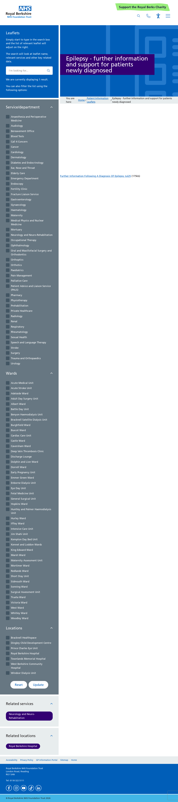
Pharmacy (16, 295)
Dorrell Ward (18, 467)
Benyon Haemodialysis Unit (27, 414)
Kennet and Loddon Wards (26, 544)
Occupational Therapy (23, 240)
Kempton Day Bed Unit (24, 539)
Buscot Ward (18, 430)
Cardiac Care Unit (21, 435)
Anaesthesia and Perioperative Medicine (28, 118)
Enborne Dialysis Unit (23, 482)
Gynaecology (18, 204)
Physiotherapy (19, 300)
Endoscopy (17, 183)
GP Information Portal (46, 760)
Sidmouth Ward (20, 581)
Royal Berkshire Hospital (25, 653)
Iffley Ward (17, 523)
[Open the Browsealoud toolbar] (158, 16)
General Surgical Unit (23, 498)
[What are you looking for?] (138, 16)
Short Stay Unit (20, 576)
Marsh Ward (18, 555)
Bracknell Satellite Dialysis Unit (29, 419)
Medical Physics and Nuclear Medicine (27, 222)
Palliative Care (19, 280)
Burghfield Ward (20, 425)
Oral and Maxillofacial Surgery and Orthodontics (31, 252)
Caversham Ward (21, 446)
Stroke (14, 347)
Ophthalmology (20, 245)
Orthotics (16, 265)
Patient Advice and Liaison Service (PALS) (31, 288)
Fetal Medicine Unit (22, 493)
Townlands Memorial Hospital (28, 658)
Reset (19, 685)
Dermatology (18, 157)
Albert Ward (18, 403)
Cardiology (17, 152)
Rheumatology (19, 331)
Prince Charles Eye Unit (24, 648)
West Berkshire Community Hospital (26, 665)
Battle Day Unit (20, 409)
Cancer (15, 146)
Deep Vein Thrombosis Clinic (27, 451)
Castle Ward (18, 440)
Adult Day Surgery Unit (24, 398)
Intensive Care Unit (22, 528)
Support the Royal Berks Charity (142, 7)
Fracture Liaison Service (25, 194)
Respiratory (17, 326)
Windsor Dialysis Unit (23, 672)
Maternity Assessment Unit (26, 560)
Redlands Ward (19, 570)
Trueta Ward (18, 597)
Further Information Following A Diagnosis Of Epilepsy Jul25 (95, 176)
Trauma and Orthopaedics (26, 358)
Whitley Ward (19, 613)
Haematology (18, 210)
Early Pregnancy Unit (23, 472)
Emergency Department (24, 178)
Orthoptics (17, 259)
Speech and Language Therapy (28, 342)
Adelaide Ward (19, 393)
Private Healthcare (21, 310)
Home (81, 100)
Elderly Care (18, 173)
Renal (14, 321)
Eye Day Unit (18, 488)
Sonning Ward (19, 586)
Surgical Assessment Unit (25, 592)
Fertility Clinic (19, 188)
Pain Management (21, 275)
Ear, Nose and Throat (23, 167)
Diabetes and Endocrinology (27, 162)
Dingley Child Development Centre (31, 642)
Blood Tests (17, 136)
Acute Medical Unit (22, 382)
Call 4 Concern (19, 141)
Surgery (15, 352)
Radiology (16, 316)
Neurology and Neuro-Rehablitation (32, 234)
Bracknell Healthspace (23, 637)
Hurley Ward (18, 518)
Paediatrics (17, 270)
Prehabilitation (19, 305)
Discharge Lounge (21, 456)
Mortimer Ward (20, 565)
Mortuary (16, 229)
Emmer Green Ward (22, 477)
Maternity (17, 215)
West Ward (17, 607)
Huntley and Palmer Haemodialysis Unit (31, 511)
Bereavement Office (22, 131)
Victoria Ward (19, 602)
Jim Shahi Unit (19, 534)
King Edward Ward (22, 549)
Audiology (17, 125)
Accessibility (11, 760)
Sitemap (64, 760)
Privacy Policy (26, 760)
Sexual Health (19, 337)
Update (38, 685)
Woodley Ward (19, 618)
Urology (15, 363)
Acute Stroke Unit (21, 388)
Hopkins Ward (19, 503)
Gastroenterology (21, 199)
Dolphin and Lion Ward (24, 461)
